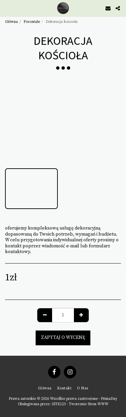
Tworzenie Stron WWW (89, 404)
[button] (7, 7)
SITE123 (59, 404)
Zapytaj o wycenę (63, 338)
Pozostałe (32, 22)
